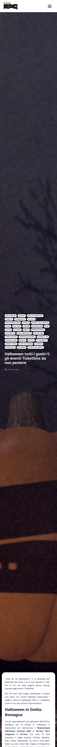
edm (47, 326)
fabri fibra (11, 344)
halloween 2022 (13, 323)
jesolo (22, 340)
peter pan (38, 333)
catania (38, 344)
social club (11, 340)
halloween (11, 315)
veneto (9, 319)
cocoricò (10, 333)
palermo (21, 347)
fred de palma (25, 344)
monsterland (38, 330)
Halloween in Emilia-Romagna (23, 712)
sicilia (31, 319)
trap (8, 326)
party (26, 330)
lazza (31, 340)
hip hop (16, 326)
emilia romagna (35, 315)
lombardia (20, 319)
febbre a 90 (43, 337)
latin (8, 330)
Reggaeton (37, 326)
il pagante (42, 340)
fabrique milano (27, 337)
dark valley (11, 337)
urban (26, 326)
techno (17, 330)
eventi (26, 323)
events (22, 315)
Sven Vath (10, 347)
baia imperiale (24, 333)
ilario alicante (36, 347)
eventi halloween (40, 323)
